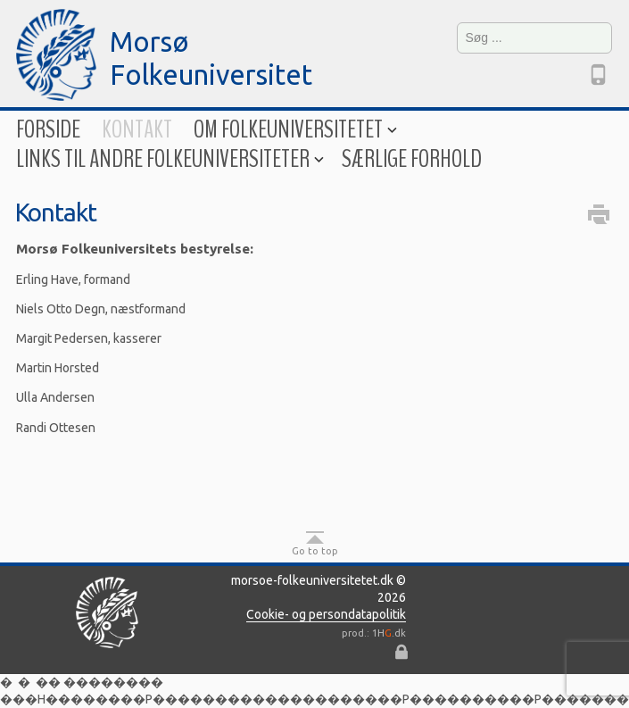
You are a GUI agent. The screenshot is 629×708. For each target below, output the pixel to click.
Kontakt (137, 130)
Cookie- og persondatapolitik (326, 614)
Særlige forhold (412, 159)
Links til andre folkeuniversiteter (168, 159)
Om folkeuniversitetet (293, 130)
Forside (48, 130)
